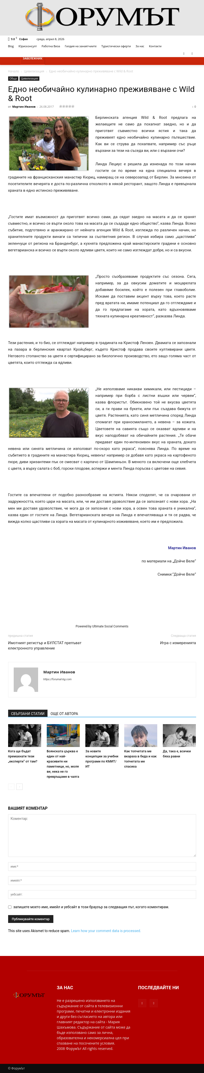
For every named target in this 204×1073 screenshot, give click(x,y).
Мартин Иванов (24, 106)
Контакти (155, 46)
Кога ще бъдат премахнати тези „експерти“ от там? (22, 756)
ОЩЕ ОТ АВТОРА (64, 714)
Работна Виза (51, 46)
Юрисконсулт (28, 46)
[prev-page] (11, 787)
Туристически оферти (116, 46)
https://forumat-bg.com (57, 679)
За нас (140, 46)
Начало (13, 71)
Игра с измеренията (178, 643)
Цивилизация (34, 71)
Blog (11, 46)
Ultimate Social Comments (110, 626)
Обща (13, 78)
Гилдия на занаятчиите (81, 46)
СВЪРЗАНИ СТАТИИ (28, 714)
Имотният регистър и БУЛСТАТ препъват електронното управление (45, 646)
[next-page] (19, 787)
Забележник (33, 58)
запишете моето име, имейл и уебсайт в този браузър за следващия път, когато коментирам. (91, 907)
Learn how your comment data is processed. (106, 931)
